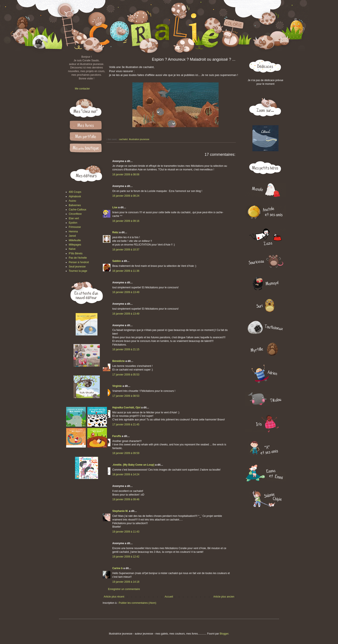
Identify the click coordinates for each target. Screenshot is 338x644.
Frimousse (75, 227)
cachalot (123, 139)
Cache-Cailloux (77, 209)
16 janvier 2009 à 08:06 (125, 174)
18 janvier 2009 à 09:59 (125, 453)
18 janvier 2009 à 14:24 (125, 474)
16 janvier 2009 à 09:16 (125, 220)
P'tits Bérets (76, 253)
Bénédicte (118, 361)
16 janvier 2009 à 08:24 (125, 195)
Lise (114, 207)
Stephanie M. (120, 511)
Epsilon (73, 222)
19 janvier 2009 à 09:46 (125, 499)
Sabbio (116, 261)
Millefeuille (75, 240)
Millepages (75, 244)
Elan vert (74, 218)
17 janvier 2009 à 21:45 (125, 424)
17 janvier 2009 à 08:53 (125, 395)
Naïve (72, 248)
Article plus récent (114, 596)
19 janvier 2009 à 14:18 (125, 581)
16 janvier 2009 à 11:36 (125, 270)
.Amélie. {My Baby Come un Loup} (133, 464)
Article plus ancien (223, 596)
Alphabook (75, 196)
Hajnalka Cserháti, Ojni (126, 407)
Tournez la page (78, 270)
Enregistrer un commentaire (124, 589)
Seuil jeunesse (77, 266)
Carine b (117, 568)
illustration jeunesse (139, 139)
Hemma (73, 231)
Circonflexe (75, 213)
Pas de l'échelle (78, 257)
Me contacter (82, 88)
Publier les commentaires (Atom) (137, 602)
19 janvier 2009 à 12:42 (125, 556)
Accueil (169, 596)
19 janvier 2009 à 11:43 (125, 531)
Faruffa (116, 436)
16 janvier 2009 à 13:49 (125, 292)
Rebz (115, 232)
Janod (72, 235)
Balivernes (75, 205)
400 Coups (75, 191)
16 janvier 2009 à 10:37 (125, 249)
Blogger (224, 633)
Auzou (72, 200)
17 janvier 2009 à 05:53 (125, 374)
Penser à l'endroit (79, 262)
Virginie (117, 386)
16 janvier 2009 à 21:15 (125, 349)
